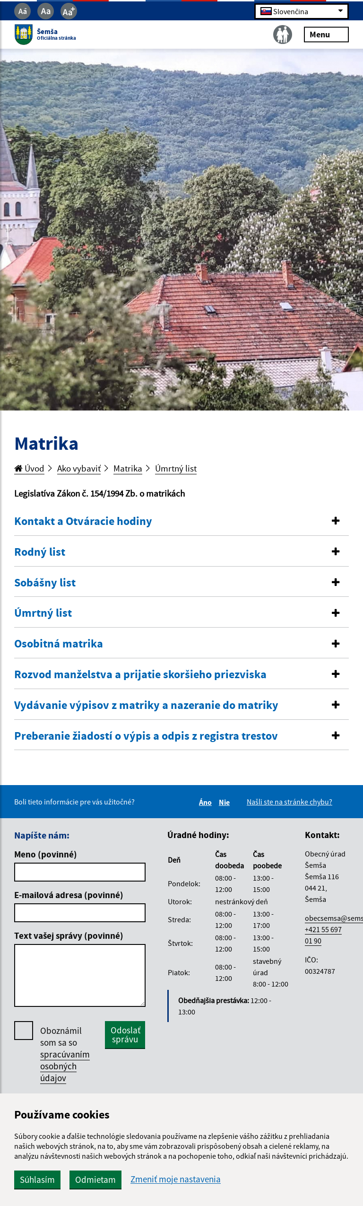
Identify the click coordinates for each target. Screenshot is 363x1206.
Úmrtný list (176, 468)
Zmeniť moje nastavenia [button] (175, 1179)
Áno (207, 802)
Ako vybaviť (79, 468)
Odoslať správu (125, 1034)
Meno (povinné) (45, 854)
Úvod (29, 468)
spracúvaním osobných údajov (65, 1066)
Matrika (127, 468)
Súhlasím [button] (37, 1179)
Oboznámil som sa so (65, 1054)
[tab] (181, 521)
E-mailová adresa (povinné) (68, 894)
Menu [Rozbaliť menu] (326, 34)
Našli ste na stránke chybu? (289, 801)
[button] (181, 521)
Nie (226, 802)
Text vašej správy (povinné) (68, 935)
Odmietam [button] (95, 1179)
